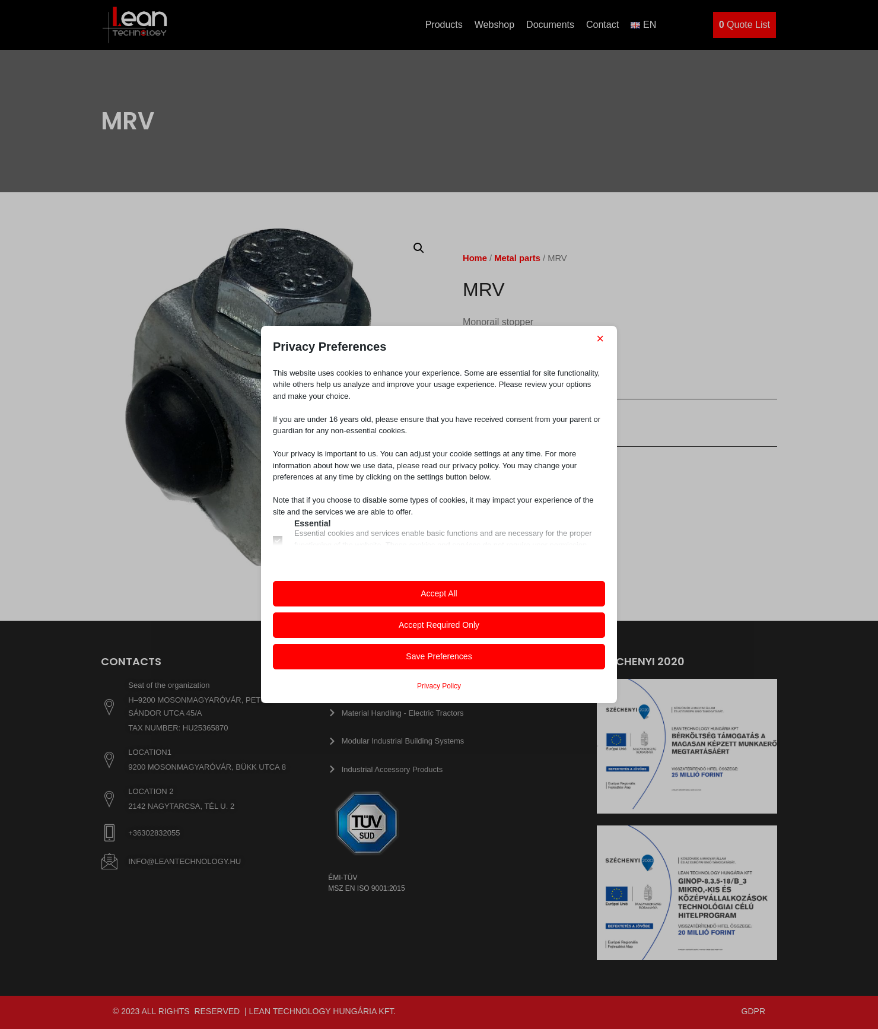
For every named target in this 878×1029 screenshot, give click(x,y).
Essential (312, 523)
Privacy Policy (439, 686)
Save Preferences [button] (439, 656)
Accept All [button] (439, 593)
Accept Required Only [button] (439, 625)
